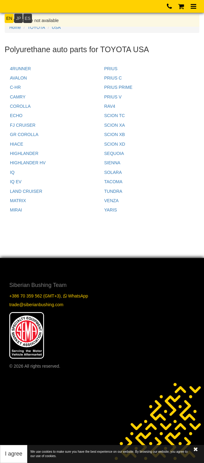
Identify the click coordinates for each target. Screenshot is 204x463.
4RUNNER (20, 68)
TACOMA (113, 181)
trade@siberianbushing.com (36, 304)
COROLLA (20, 106)
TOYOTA (36, 27)
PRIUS (111, 68)
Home (15, 27)
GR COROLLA (24, 134)
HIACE (16, 144)
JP (18, 18)
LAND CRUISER (26, 191)
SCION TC (114, 115)
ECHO (16, 115)
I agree (13, 454)
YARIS (110, 209)
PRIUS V (113, 96)
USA (56, 27)
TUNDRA (113, 191)
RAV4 (109, 106)
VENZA (111, 200)
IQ (12, 172)
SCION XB (114, 134)
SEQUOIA (114, 153)
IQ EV (15, 181)
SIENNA (112, 162)
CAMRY (17, 96)
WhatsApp (75, 295)
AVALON (18, 77)
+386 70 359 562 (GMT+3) (35, 295)
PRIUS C (113, 77)
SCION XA (114, 125)
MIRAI (16, 209)
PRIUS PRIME (118, 87)
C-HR (15, 87)
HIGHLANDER (24, 153)
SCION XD (114, 144)
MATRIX (18, 200)
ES (28, 18)
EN (9, 18)
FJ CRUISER (22, 125)
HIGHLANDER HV (28, 162)
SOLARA (113, 172)
